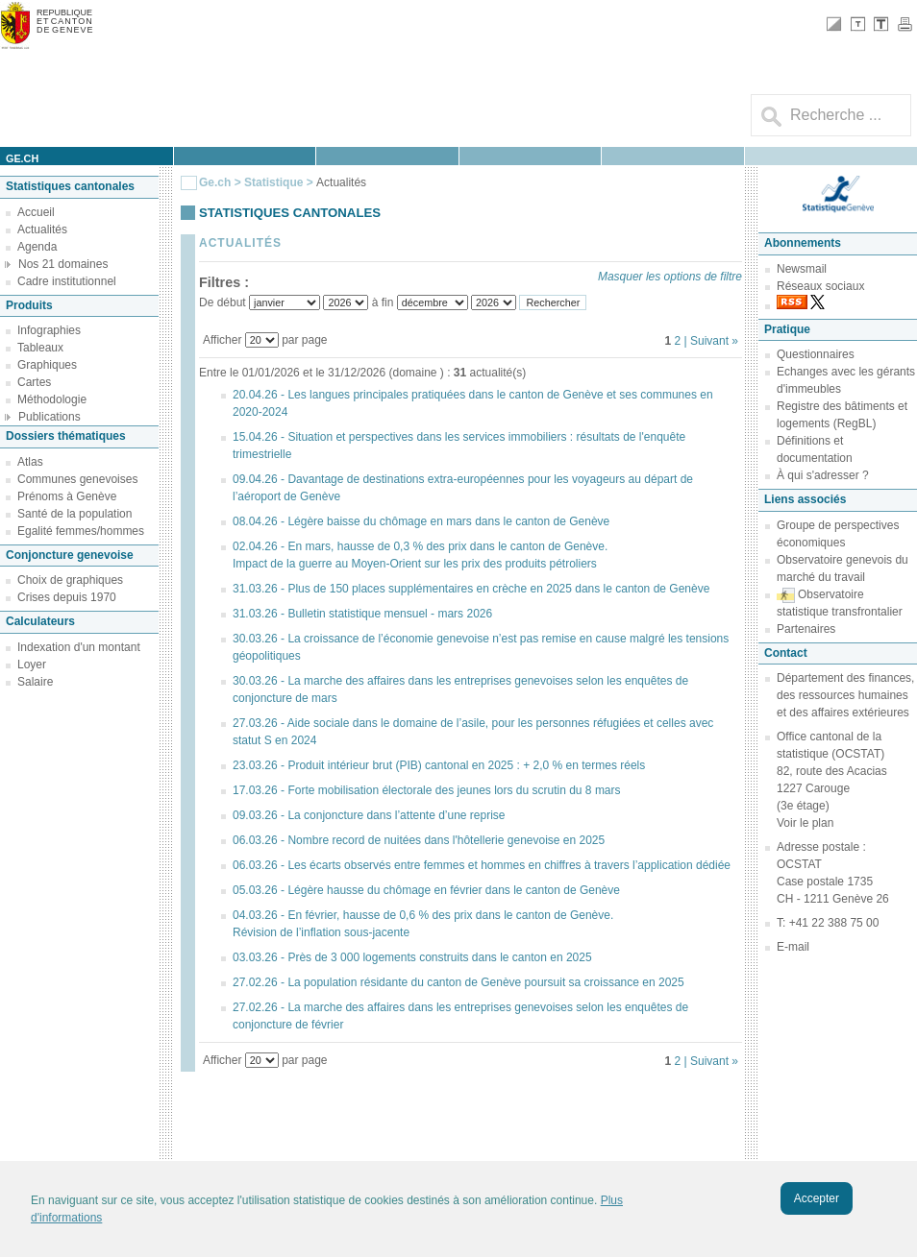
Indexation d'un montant (78, 647)
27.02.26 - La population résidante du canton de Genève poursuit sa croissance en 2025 (458, 982)
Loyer (31, 664)
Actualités (42, 229)
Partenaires (806, 629)
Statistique (273, 182)
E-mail (793, 947)
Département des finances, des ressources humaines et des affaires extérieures (845, 695)
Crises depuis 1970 (66, 597)
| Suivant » (711, 341)
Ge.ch (215, 182)
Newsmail (802, 269)
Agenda (37, 247)
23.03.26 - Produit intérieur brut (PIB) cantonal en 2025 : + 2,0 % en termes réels (439, 765)
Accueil (36, 212)
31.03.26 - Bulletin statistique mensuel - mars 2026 (362, 613)
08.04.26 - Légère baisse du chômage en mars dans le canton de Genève (421, 521)
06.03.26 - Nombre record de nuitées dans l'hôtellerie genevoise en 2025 (419, 840)
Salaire (35, 682)
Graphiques (47, 365)
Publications (49, 416)
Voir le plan (805, 823)
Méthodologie (52, 399)
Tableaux (40, 347)
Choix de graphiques (70, 580)
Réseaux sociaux (820, 286)
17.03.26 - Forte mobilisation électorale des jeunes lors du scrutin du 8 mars (427, 790)
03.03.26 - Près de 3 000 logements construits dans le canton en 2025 (412, 957)
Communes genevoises (77, 479)
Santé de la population (74, 513)
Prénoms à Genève (66, 496)
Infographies (49, 330)
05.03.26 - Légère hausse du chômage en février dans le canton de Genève (426, 890)
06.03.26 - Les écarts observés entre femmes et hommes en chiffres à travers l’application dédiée (482, 865)
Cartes (34, 382)
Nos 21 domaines (63, 264)
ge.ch (22, 158)
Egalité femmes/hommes (80, 531)
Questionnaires (816, 354)
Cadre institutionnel (66, 281)
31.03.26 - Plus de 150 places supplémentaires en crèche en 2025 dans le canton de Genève (471, 588)
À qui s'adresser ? (823, 475)
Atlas (30, 462)
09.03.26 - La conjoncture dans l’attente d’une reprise (369, 815)
